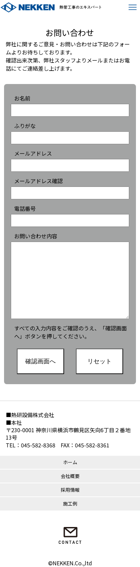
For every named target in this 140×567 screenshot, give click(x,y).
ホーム (70, 462)
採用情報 (70, 489)
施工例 (70, 503)
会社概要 (70, 476)
